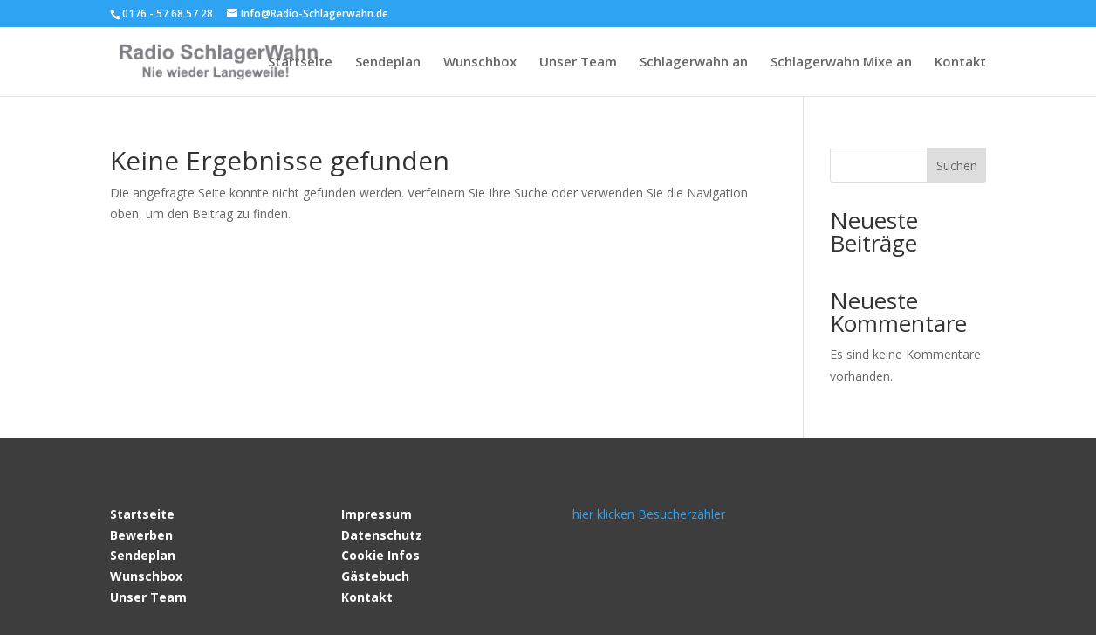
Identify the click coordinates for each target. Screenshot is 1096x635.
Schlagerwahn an (694, 62)
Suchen (956, 165)
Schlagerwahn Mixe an (841, 62)
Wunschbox (480, 62)
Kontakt (960, 62)
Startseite (300, 62)
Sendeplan (388, 62)
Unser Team (578, 62)
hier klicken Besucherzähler (648, 514)
